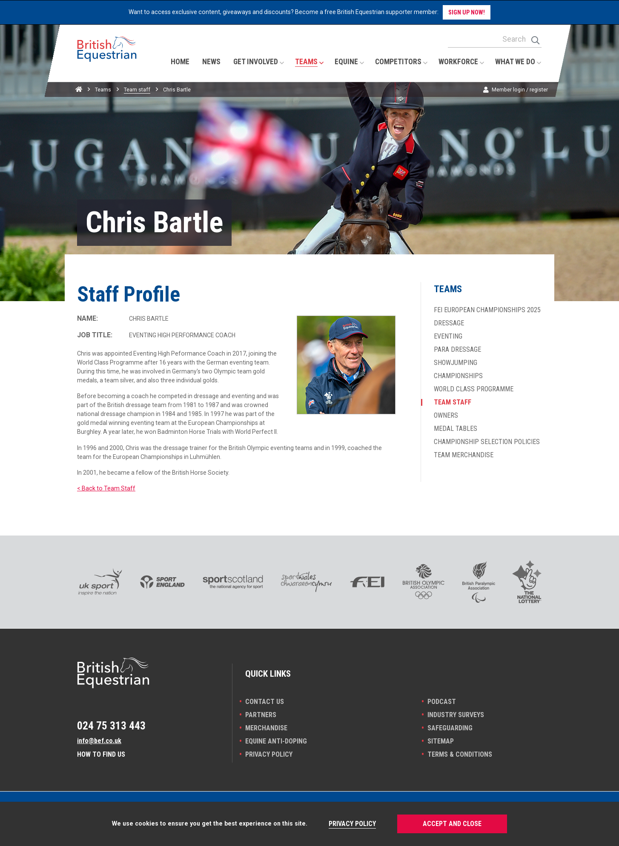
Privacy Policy (268, 754)
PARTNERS (260, 715)
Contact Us (264, 702)
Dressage (449, 323)
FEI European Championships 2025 (487, 310)
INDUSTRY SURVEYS (455, 715)
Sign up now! (466, 12)
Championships (458, 376)
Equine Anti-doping (276, 741)
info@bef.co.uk (99, 741)
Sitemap (440, 741)
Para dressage (457, 349)
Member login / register (520, 89)
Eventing (448, 336)
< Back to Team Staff (106, 488)
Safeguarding (450, 728)
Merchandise (266, 728)
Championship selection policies (487, 442)
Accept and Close (452, 824)
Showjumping (455, 362)
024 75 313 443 (111, 725)
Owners (446, 415)
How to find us (101, 754)
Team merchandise (463, 455)
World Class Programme (473, 389)
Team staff (137, 89)
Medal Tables (455, 428)
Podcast (441, 702)
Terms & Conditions (459, 754)
